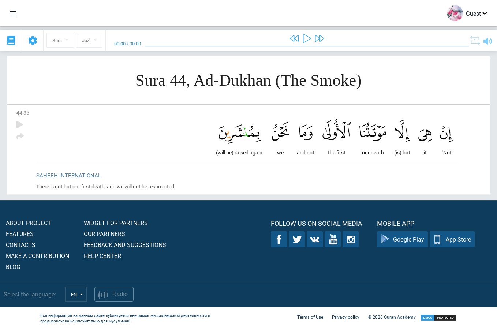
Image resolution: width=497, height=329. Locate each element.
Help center (102, 255)
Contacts (21, 244)
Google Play (402, 239)
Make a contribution (37, 255)
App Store (452, 239)
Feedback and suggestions (125, 244)
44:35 (22, 112)
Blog (13, 266)
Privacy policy (345, 317)
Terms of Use (310, 317)
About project (28, 223)
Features (20, 234)
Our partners (104, 234)
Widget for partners (116, 223)
